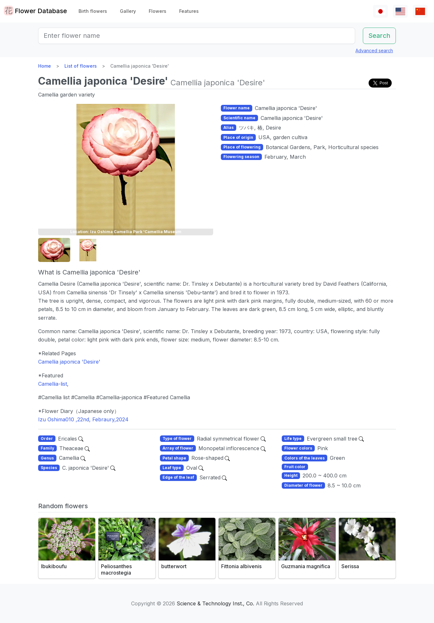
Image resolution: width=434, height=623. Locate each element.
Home (44, 66)
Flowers (157, 11)
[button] (54, 250)
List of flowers (80, 66)
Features (189, 11)
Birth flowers (93, 11)
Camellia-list (52, 384)
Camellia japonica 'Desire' (69, 361)
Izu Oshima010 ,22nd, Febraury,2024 (83, 419)
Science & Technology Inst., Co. (215, 603)
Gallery (128, 11)
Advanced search (374, 50)
